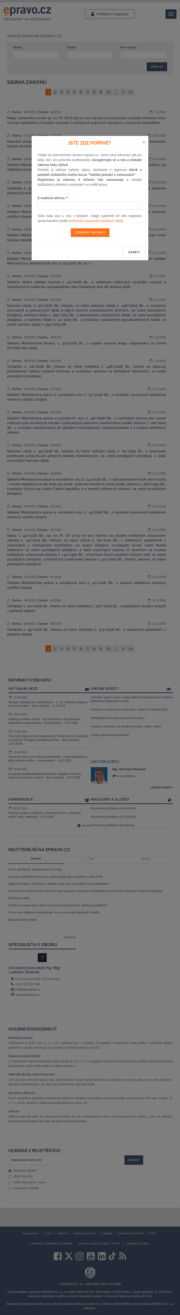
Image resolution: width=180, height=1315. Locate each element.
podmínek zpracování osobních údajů (96, 221)
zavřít (134, 252)
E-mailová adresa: (53, 198)
